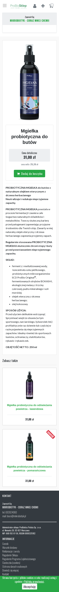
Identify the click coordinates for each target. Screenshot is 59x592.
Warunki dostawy (9, 547)
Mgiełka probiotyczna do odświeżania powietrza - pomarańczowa (29, 468)
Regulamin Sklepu (10, 555)
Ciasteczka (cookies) (11, 563)
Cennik (5, 544)
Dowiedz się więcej (10, 570)
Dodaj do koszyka (29, 173)
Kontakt (5, 574)
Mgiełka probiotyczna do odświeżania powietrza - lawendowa (29, 407)
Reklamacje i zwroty (11, 551)
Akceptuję (29, 586)
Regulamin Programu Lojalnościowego (19, 559)
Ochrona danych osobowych (14, 566)
